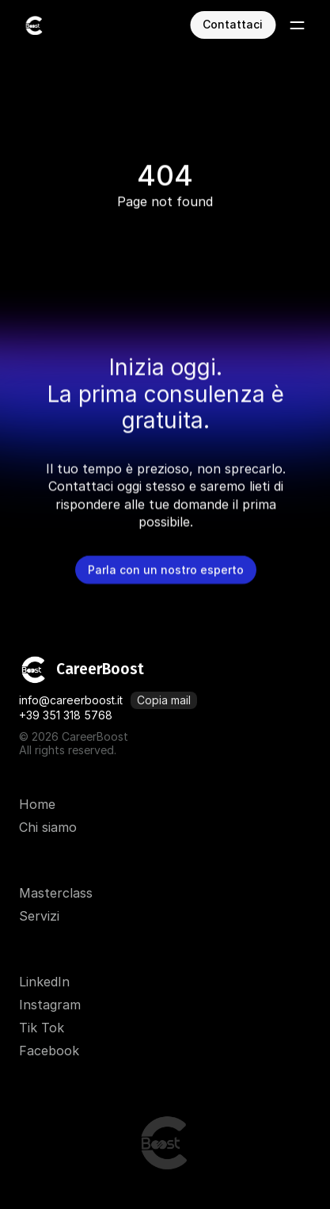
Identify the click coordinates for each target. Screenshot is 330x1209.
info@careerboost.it (71, 700)
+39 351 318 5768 (65, 715)
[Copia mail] (164, 700)
